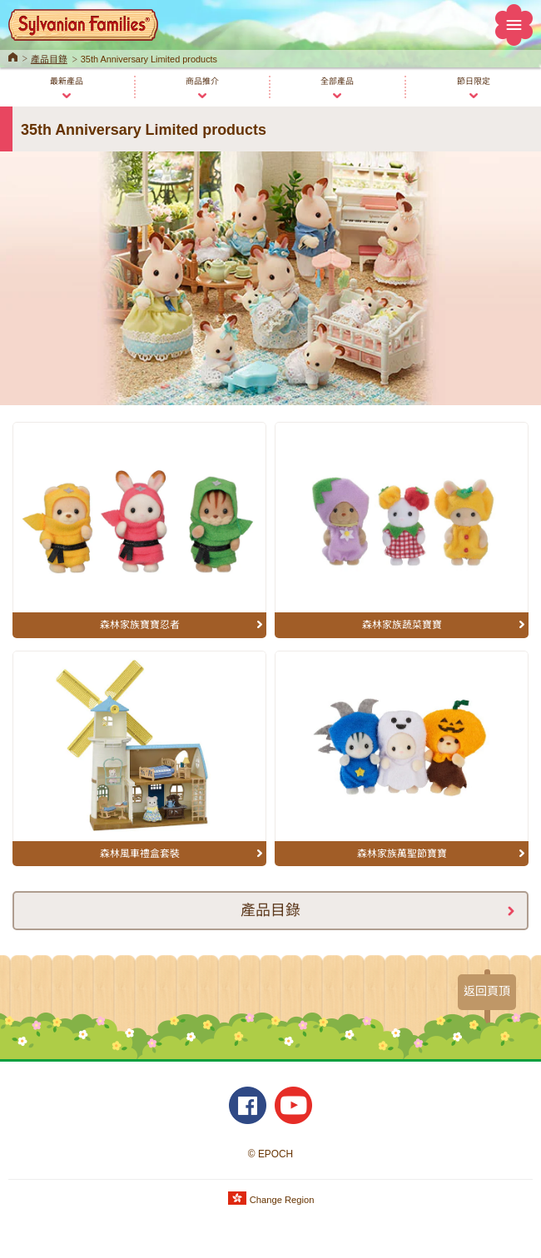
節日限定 (473, 81)
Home (12, 56)
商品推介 (202, 81)
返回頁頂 (487, 991)
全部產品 (337, 81)
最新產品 (66, 81)
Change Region (271, 1200)
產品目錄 (49, 59)
